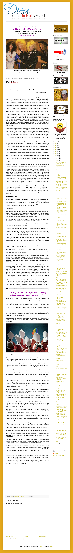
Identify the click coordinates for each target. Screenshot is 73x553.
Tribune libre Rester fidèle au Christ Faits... (61, 182)
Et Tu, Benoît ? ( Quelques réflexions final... (61, 283)
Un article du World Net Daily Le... (61, 208)
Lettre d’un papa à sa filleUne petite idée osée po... (61, 320)
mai (57, 443)
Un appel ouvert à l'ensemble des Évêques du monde (60, 316)
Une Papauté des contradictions (59, 194)
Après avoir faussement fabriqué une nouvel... (61, 395)
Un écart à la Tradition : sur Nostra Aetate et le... (61, 430)
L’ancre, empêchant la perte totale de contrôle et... (61, 341)
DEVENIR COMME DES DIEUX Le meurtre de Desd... (61, 216)
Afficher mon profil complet (59, 455)
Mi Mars (57, 277)
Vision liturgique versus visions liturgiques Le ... (61, 301)
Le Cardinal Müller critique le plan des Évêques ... (61, 185)
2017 (56, 153)
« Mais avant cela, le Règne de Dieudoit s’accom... (60, 174)
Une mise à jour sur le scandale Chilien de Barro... (60, 304)
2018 (56, 155)
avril (57, 441)
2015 (56, 149)
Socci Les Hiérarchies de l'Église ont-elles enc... (61, 333)
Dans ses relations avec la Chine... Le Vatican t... (61, 244)
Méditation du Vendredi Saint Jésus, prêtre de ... (61, 434)
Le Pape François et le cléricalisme (61, 264)
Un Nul (56, 453)
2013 (56, 145)
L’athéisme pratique (60, 364)
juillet (57, 446)
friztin (41, 546)
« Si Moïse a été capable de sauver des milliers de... (61, 309)
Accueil (26, 536)
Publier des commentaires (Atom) (19, 538)
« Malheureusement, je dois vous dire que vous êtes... (61, 224)
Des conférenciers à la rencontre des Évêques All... (61, 178)
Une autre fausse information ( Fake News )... (60, 293)
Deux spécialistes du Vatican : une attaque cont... (61, 252)
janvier (57, 156)
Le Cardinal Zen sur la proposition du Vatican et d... (61, 240)
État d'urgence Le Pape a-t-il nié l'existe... (61, 426)
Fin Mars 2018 (59, 366)
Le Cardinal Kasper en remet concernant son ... (61, 220)
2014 (56, 147)
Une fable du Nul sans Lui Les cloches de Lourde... (61, 248)
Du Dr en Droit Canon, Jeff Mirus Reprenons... (61, 312)
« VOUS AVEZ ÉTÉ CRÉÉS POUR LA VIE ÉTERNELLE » (61, 410)
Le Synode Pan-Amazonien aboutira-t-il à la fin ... (61, 236)
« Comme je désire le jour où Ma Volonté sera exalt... (61, 212)
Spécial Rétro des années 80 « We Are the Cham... (61, 391)
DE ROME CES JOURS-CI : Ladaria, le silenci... (61, 201)
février (57, 158)
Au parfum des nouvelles (61, 271)
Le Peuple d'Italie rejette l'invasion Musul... (61, 228)
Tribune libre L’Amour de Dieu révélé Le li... (61, 289)
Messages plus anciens (44, 536)
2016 (56, 151)
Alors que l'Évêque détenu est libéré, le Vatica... (61, 438)
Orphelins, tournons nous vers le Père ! (61, 349)
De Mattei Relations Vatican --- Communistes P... (60, 166)
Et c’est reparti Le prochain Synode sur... (61, 352)
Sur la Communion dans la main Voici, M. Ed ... (61, 163)
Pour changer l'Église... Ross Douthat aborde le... (61, 204)
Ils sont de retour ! (60, 420)
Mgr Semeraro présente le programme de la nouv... (61, 274)
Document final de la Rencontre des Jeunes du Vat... (61, 383)
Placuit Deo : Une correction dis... (60, 191)
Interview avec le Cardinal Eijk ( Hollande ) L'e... (61, 188)
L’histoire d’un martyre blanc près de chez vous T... (60, 268)
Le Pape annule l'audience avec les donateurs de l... (61, 370)
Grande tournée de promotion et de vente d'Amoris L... (61, 378)
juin (57, 445)
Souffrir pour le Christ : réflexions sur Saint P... (61, 414)
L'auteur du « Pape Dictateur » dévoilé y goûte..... (61, 362)
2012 (56, 143)
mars (57, 160)
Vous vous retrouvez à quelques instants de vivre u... (61, 232)
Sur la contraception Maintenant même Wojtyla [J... (60, 256)
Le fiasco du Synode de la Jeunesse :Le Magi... (61, 407)
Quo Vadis (58, 358)
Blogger (51, 546)
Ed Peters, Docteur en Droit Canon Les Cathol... (60, 329)
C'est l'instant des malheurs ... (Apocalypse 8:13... (60, 261)
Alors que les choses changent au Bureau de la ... (61, 403)
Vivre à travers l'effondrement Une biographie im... (60, 355)
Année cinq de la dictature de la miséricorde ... (61, 286)
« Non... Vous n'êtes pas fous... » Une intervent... (61, 197)
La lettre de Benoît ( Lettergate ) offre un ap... (60, 345)
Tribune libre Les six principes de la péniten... (60, 297)
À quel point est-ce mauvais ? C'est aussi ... (61, 336)
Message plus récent (10, 536)
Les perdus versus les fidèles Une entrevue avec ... (61, 387)
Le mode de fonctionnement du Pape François (60, 325)
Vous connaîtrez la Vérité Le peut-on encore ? (61, 280)
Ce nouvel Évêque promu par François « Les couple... (61, 418)
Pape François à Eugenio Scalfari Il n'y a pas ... (61, 423)
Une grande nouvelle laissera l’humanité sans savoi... (61, 374)
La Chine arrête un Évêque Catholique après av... (60, 399)
